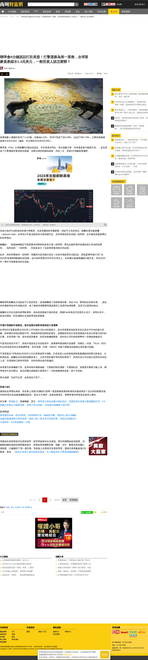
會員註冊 (138, 4)
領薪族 (117, 193)
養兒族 (142, 193)
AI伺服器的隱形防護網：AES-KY (15, 560)
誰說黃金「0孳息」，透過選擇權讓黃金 (18, 575)
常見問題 (56, 634)
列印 (105, 512)
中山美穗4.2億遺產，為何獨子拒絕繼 (17, 571)
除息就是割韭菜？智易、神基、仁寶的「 (19, 567)
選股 (28, 632)
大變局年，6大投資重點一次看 (15, 422)
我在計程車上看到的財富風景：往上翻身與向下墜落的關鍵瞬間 (47, 452)
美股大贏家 (8, 68)
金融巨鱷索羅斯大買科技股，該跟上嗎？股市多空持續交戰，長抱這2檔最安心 (38, 418)
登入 (143, 4)
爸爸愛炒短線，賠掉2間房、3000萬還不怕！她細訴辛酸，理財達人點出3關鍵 (38, 415)
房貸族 (129, 193)
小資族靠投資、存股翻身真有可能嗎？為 (74, 564)
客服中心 (68, 632)
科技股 (17, 507)
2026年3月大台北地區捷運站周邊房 (16, 564)
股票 (13, 634)
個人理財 (3, 639)
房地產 (2, 637)
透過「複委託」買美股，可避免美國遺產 (74, 571)
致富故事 (3, 634)
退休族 (117, 206)
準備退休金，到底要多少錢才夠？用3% (74, 560)
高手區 (129, 206)
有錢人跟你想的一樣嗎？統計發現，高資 (74, 567)
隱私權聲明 (67, 654)
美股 (8, 507)
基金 (13, 637)
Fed (22, 507)
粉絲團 (119, 4)
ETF (13, 632)
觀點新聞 (3, 632)
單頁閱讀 (73, 500)
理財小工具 (42, 632)
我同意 (105, 654)
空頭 (12, 507)
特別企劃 (15, 639)
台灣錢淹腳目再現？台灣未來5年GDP (73, 575)
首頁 (5, 11)
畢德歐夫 (13, 401)
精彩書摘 (3, 642)
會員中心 (56, 632)
